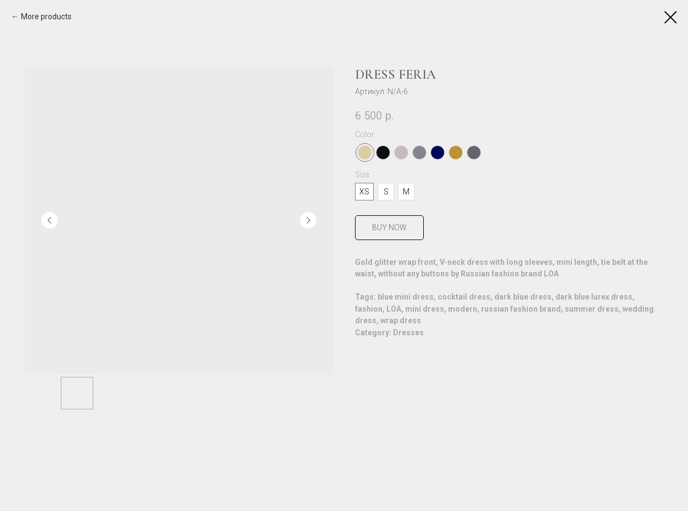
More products (46, 16)
